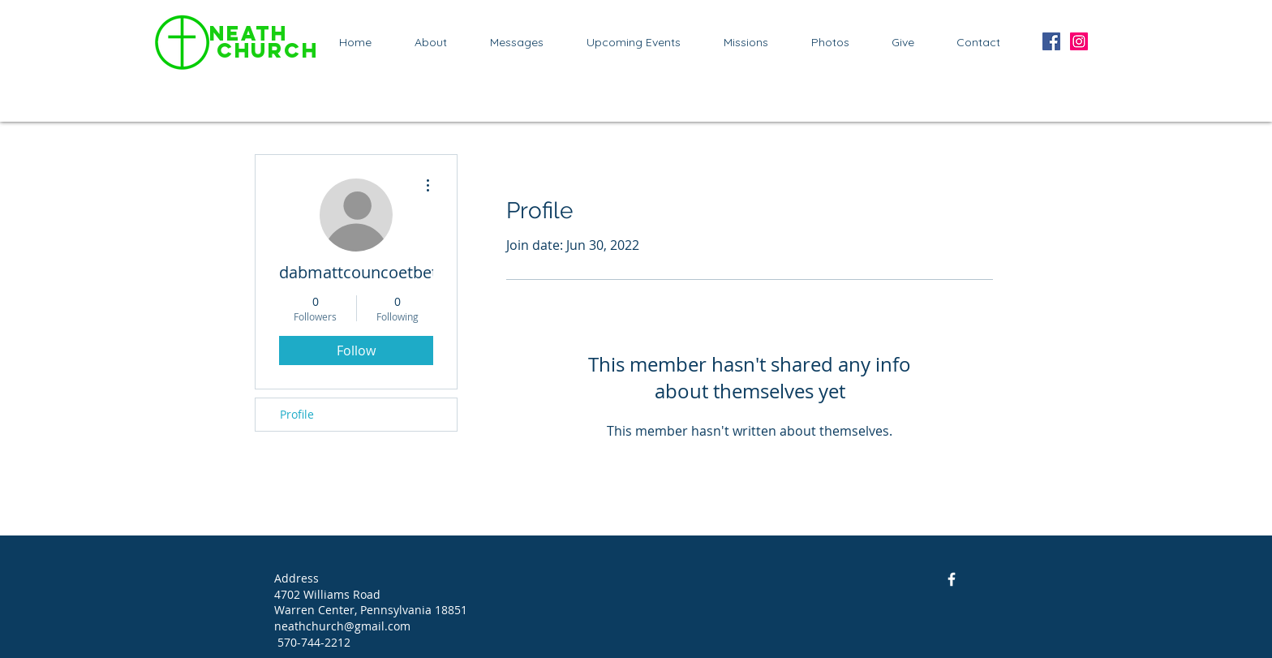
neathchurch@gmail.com (342, 626)
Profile (297, 414)
